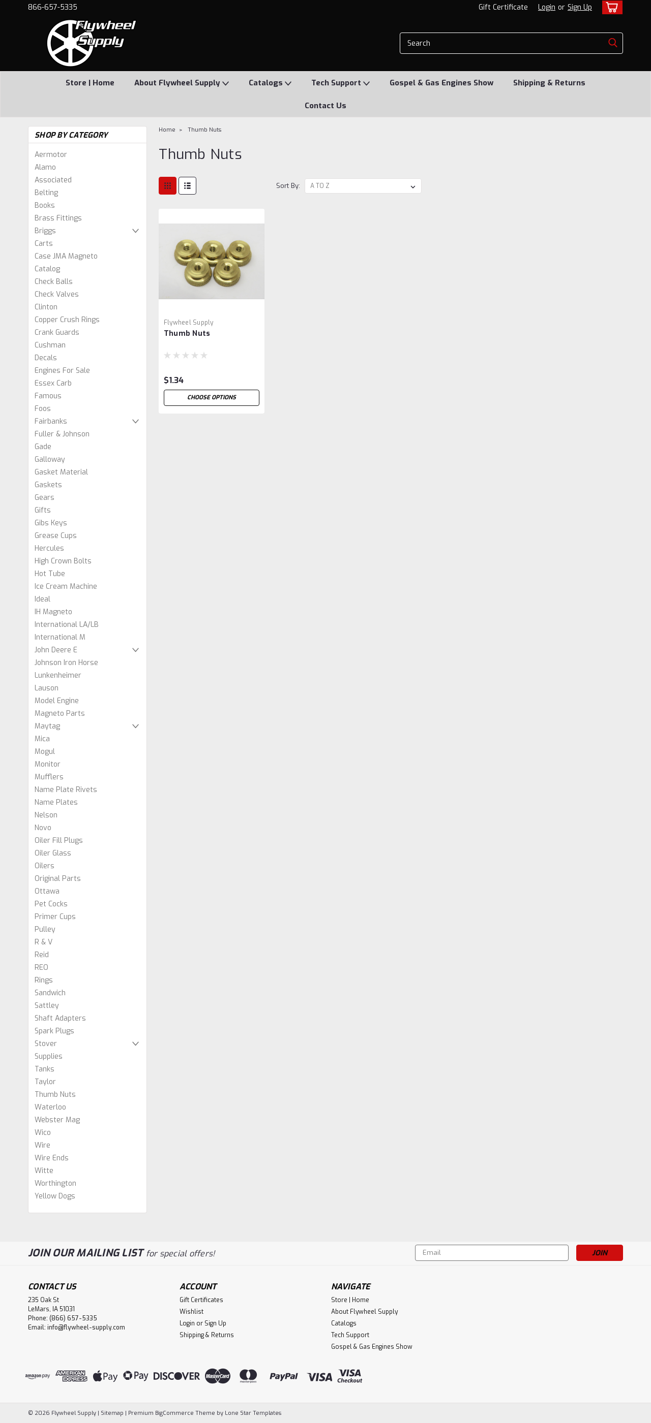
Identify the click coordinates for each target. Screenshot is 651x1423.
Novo (43, 828)
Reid (42, 955)
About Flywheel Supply (181, 83)
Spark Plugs (54, 1031)
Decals (46, 358)
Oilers (44, 866)
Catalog (47, 269)
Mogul (45, 751)
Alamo (45, 167)
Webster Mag (57, 1120)
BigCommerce (174, 1413)
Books (45, 205)
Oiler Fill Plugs (59, 840)
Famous (48, 396)
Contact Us (325, 106)
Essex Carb (53, 383)
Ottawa (47, 891)
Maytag (47, 726)
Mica (42, 739)
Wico (43, 1132)
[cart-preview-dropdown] (610, 7)
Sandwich (50, 993)
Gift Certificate (503, 7)
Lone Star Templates (253, 1413)
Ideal (42, 599)
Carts (44, 243)
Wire (42, 1145)
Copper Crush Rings (67, 320)
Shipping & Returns (549, 83)
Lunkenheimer (58, 675)
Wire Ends (52, 1158)
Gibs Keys (51, 523)
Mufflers (49, 777)
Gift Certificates (201, 1300)
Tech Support (340, 83)
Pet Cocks (51, 904)
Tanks (44, 1069)
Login (546, 7)
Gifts (43, 510)
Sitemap (112, 1413)
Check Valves (57, 294)
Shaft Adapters (60, 1018)
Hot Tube (50, 574)
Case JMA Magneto (66, 256)
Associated (53, 180)
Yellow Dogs (55, 1196)
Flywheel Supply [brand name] (189, 323)
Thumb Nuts (55, 1094)
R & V (43, 942)
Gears (44, 497)
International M (60, 637)
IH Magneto (53, 612)
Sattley (47, 1005)
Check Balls (54, 282)
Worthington (55, 1183)
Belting (46, 193)
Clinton (46, 307)
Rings (44, 980)
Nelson (46, 815)
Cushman (50, 345)
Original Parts (58, 878)
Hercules (49, 548)
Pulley (45, 929)
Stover (46, 1044)
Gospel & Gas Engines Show (441, 83)
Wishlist (191, 1312)
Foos (43, 409)
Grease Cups (56, 536)
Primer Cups (55, 917)
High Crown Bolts (63, 561)
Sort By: (288, 185)
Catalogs (270, 83)
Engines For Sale (62, 370)
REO (41, 967)
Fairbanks (51, 421)
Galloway (50, 459)
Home (167, 130)
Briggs (45, 231)
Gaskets (48, 485)
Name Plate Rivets (66, 790)
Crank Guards (57, 332)
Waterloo (50, 1107)
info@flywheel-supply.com (86, 1327)
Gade (43, 447)
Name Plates (56, 802)
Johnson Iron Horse (66, 663)
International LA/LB (67, 624)
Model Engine (57, 701)
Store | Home (90, 83)
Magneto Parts (60, 713)
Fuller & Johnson (62, 434)
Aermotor (51, 155)
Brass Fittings (58, 218)
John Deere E (56, 650)
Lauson (46, 688)
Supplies (49, 1056)
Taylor (45, 1082)
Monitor (48, 764)
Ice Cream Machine (66, 586)
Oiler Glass (53, 853)
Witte (44, 1171)
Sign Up (580, 7)
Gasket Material (61, 472)
